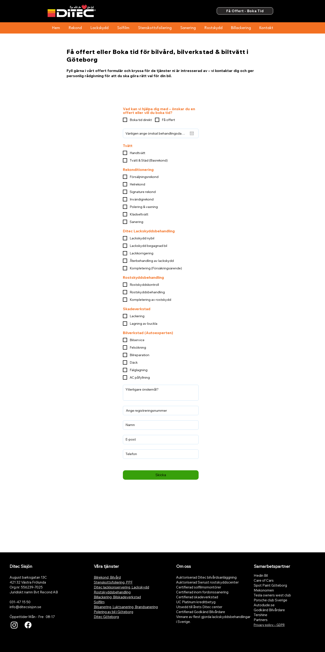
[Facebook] (28, 624)
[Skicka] (161, 475)
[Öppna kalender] (192, 133)
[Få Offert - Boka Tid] (245, 11)
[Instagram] (14, 624)
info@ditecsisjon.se (25, 607)
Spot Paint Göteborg (270, 585)
